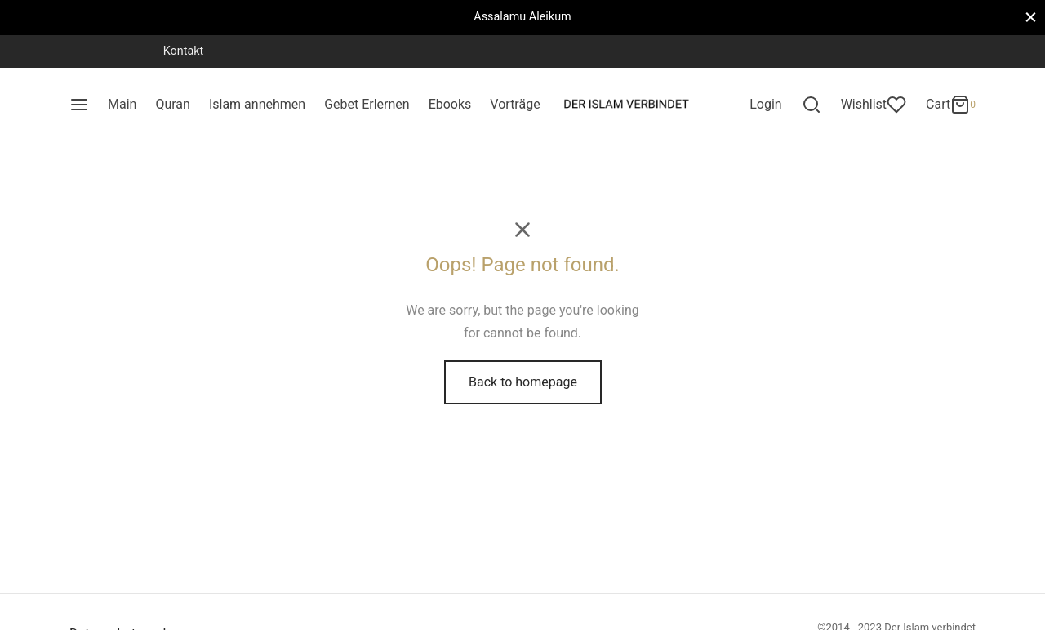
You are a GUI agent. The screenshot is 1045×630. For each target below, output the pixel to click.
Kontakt (183, 51)
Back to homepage (523, 382)
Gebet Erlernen (367, 104)
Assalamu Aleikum (522, 17)
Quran (172, 104)
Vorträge (515, 104)
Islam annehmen (257, 104)
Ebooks (450, 104)
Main (122, 104)
